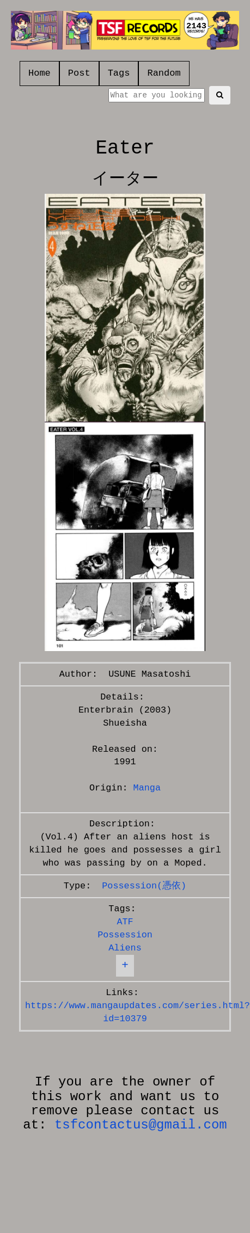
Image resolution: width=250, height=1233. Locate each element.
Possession (125, 935)
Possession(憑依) (144, 886)
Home (39, 73)
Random (163, 73)
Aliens (124, 948)
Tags (119, 73)
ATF (125, 922)
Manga (147, 788)
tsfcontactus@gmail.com (140, 1125)
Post (79, 73)
